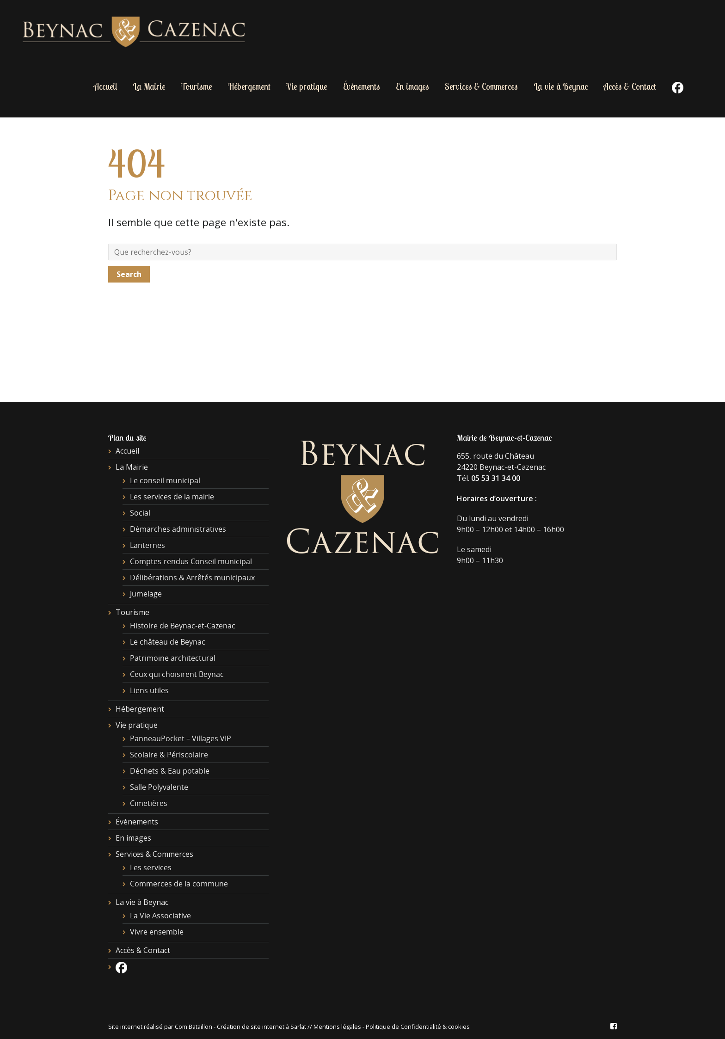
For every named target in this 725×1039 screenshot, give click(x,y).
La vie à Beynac (561, 86)
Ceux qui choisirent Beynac (177, 674)
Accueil (105, 86)
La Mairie (149, 86)
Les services (151, 867)
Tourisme (196, 86)
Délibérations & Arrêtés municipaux (192, 577)
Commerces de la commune (179, 884)
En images (412, 86)
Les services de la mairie (172, 497)
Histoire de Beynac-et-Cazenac (182, 626)
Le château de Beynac (167, 642)
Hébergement (249, 86)
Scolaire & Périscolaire (169, 755)
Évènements (361, 86)
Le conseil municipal (165, 480)
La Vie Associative (160, 915)
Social (140, 513)
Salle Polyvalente (159, 787)
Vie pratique (306, 86)
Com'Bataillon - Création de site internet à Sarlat (241, 1026)
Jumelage (146, 594)
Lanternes (147, 545)
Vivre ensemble (157, 932)
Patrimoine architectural (172, 658)
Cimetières (148, 803)
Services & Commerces (481, 86)
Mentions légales (337, 1026)
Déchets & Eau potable (169, 771)
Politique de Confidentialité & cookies (418, 1026)
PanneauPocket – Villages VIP (180, 738)
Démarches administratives (178, 529)
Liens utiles (149, 690)
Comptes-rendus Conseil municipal (191, 561)
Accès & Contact (629, 86)
